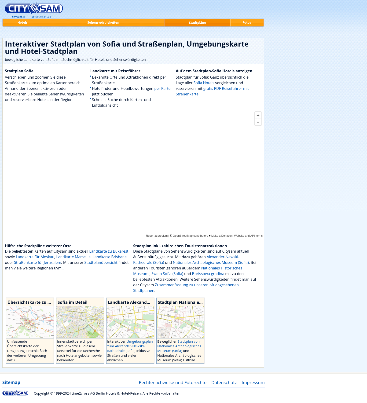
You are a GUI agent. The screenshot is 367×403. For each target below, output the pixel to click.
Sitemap (11, 382)
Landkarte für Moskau (35, 256)
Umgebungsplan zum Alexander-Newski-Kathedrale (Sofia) (130, 346)
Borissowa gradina (208, 273)
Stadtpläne (197, 23)
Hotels (23, 22)
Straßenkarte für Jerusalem (37, 262)
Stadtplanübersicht (100, 262)
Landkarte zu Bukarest (108, 251)
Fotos (246, 22)
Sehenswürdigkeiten (103, 22)
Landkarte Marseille (73, 256)
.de (19, 16)
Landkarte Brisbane (110, 256)
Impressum (253, 382)
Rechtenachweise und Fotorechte (172, 382)
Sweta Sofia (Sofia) (167, 273)
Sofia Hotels (204, 82)
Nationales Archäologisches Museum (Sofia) (211, 262)
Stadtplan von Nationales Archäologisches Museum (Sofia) (179, 346)
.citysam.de (41, 16)
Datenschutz (224, 382)
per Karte (162, 88)
